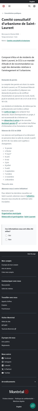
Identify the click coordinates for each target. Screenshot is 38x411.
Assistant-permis (8, 123)
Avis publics (6, 342)
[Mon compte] (34, 6)
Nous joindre (6, 285)
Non (9, 240)
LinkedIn (6, 366)
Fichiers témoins (8, 398)
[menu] (9, 6)
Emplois (4, 305)
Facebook (6, 358)
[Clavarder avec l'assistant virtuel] (33, 406)
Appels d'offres (7, 301)
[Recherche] (29, 6)
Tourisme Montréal (8, 329)
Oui (9, 235)
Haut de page (32, 254)
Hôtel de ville (6, 321)
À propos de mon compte (10, 265)
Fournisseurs (6, 309)
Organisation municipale (11, 213)
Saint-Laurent (29, 217)
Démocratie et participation (13, 217)
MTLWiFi (4, 325)
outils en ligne (10, 112)
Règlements (6, 345)
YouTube (6, 373)
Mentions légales (19, 401)
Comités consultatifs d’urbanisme (18, 40)
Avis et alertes (6, 268)
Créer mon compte (8, 272)
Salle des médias (7, 288)
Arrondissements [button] (8, 382)
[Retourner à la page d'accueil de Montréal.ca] (4, 6)
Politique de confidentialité (24, 398)
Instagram (6, 362)
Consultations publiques (12, 13)
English (32, 1)
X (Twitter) (6, 369)
